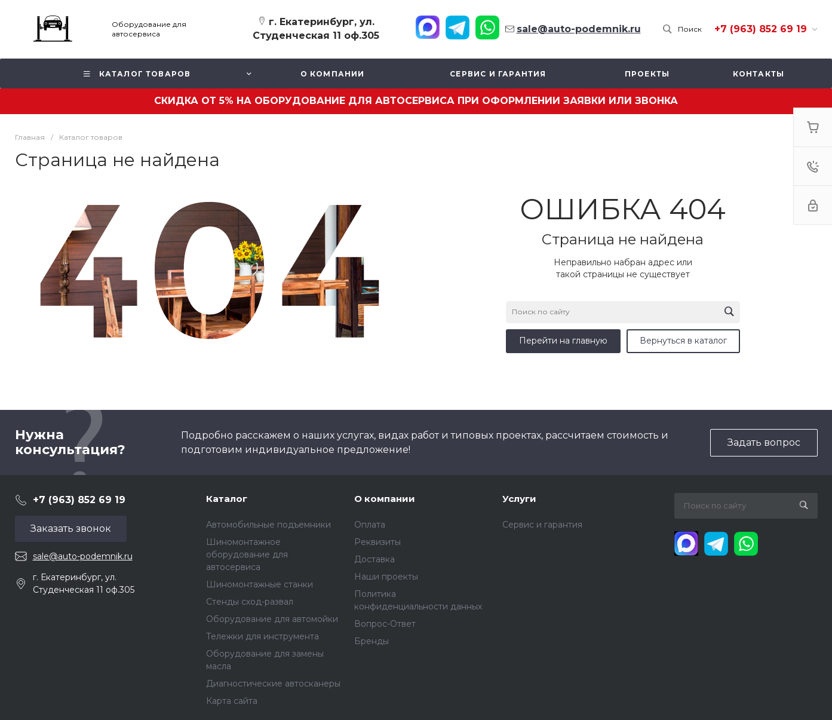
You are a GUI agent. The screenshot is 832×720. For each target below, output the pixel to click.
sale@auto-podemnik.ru (83, 556)
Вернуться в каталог (683, 340)
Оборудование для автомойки (272, 619)
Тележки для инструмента (262, 636)
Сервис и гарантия (542, 524)
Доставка (374, 559)
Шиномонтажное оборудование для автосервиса (247, 554)
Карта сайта (231, 701)
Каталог (226, 498)
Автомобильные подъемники (268, 524)
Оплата (369, 524)
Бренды (371, 641)
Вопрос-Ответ (385, 623)
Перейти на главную (563, 340)
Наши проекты (386, 576)
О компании (384, 498)
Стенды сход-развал (249, 601)
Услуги (519, 498)
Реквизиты (377, 542)
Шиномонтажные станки (259, 584)
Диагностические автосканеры (273, 683)
